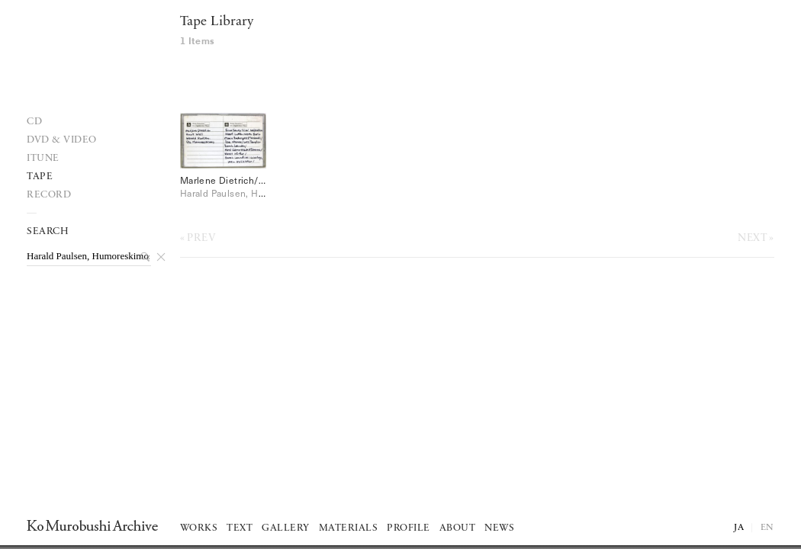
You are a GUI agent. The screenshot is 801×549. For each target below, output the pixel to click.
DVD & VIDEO (62, 140)
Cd (34, 122)
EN (767, 527)
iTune (43, 158)
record (49, 195)
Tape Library (216, 21)
